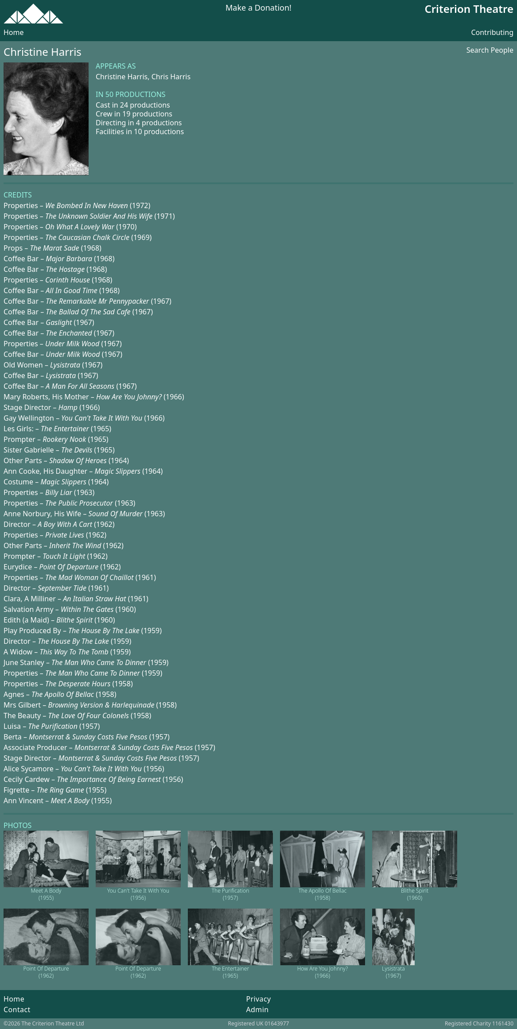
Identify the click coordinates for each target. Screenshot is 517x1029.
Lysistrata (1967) (393, 972)
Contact (17, 1009)
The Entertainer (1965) (230, 972)
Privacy (258, 999)
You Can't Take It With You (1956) (138, 894)
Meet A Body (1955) (46, 894)
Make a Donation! (258, 8)
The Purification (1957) (230, 894)
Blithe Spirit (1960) (414, 894)
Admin (257, 1009)
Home (14, 32)
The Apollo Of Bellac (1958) (323, 894)
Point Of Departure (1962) (46, 972)
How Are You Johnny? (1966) (322, 972)
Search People (489, 50)
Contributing (492, 32)
